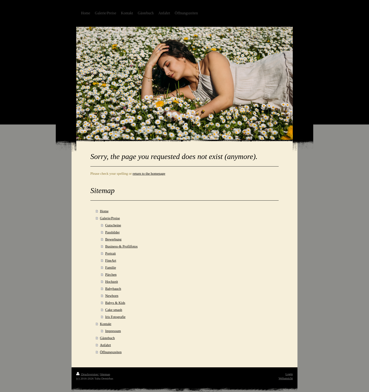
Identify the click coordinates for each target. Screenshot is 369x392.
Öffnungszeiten (111, 352)
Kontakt (105, 324)
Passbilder (112, 232)
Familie (110, 267)
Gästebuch (107, 338)
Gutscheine (113, 225)
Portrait (110, 253)
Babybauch (113, 289)
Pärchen (110, 274)
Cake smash (113, 310)
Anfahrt (105, 345)
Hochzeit (111, 281)
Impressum (113, 331)
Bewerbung (113, 239)
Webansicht (286, 378)
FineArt (110, 260)
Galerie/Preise (110, 218)
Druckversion (87, 374)
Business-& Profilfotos (121, 246)
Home (104, 211)
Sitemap (105, 374)
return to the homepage (149, 173)
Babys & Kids (115, 303)
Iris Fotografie (115, 317)
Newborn (111, 296)
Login (289, 374)
